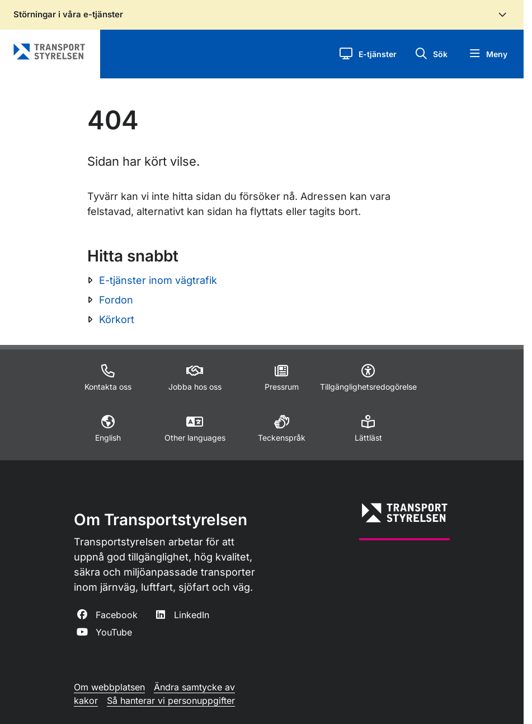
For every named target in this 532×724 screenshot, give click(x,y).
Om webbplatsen (109, 687)
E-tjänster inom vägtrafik (158, 280)
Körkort (116, 319)
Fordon (116, 300)
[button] (368, 54)
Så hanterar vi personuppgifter (171, 700)
